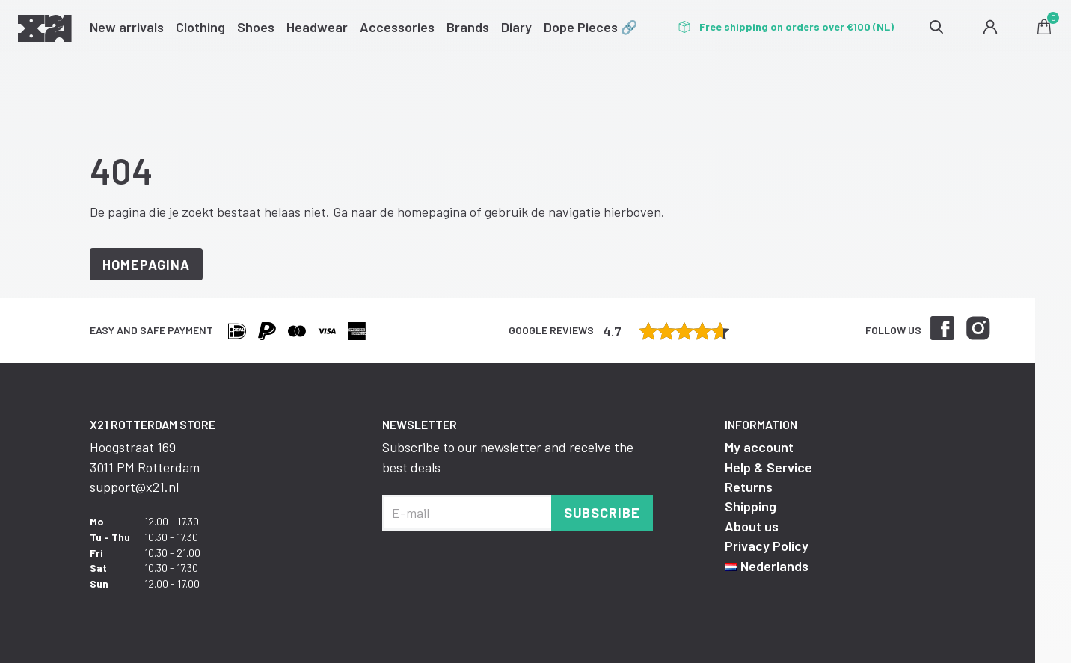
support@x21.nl (134, 486)
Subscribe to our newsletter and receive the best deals (507, 457)
